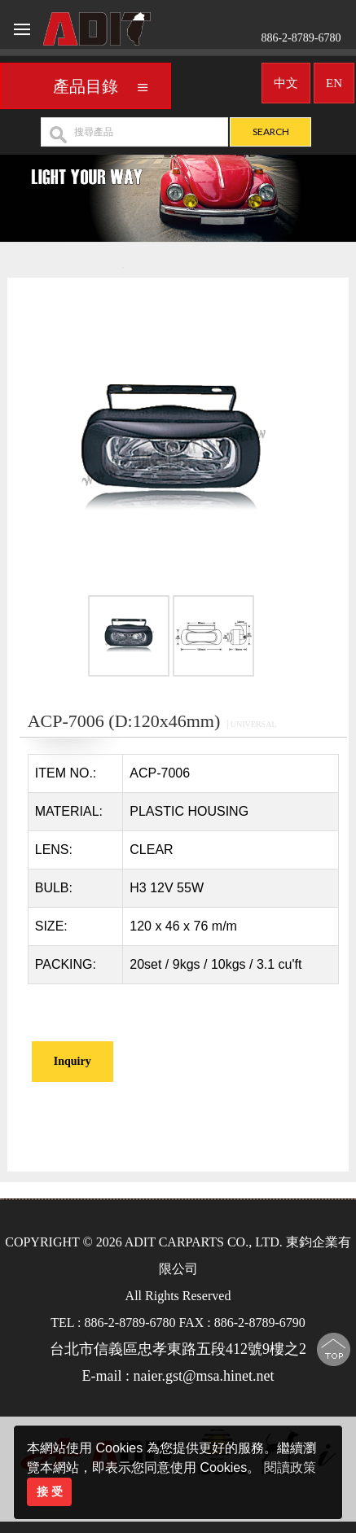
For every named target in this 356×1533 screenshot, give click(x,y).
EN (334, 78)
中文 (286, 78)
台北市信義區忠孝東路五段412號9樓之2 (178, 1349)
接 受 (50, 1491)
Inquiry (72, 1061)
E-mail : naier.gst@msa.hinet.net (177, 1376)
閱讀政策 (290, 1467)
